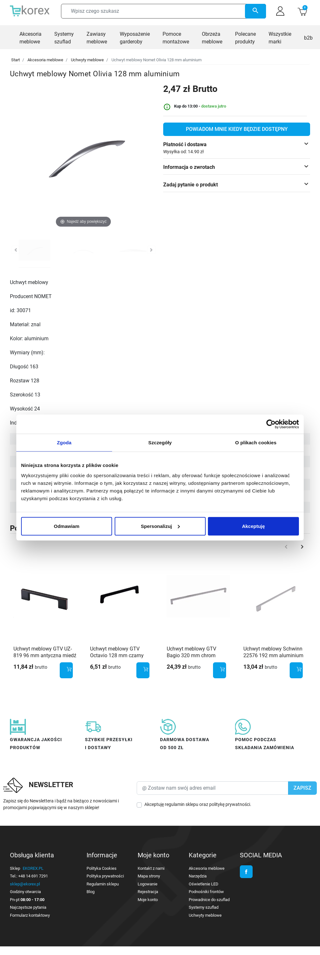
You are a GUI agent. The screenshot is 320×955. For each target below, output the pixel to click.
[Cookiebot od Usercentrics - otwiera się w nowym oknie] (271, 424)
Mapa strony (149, 876)
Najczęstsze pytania (28, 907)
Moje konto (148, 899)
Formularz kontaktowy (30, 915)
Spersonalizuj (160, 526)
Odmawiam (66, 526)
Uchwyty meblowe (87, 59)
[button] (302, 11)
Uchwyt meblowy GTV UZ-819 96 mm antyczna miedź (44, 652)
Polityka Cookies (102, 868)
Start (15, 59)
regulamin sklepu (181, 804)
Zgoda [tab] (64, 442)
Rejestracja (148, 891)
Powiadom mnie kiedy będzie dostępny (237, 129)
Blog (91, 891)
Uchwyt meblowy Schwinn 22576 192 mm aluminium (273, 652)
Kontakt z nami (151, 868)
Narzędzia (198, 876)
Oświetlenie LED (203, 884)
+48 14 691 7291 (33, 876)
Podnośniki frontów (206, 891)
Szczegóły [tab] (159, 442)
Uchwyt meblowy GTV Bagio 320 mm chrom (191, 652)
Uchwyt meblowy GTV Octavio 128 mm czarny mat (117, 655)
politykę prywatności (229, 804)
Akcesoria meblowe (45, 59)
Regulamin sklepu (103, 884)
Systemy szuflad (203, 907)
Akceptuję (253, 526)
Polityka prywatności (105, 876)
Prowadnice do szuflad (209, 899)
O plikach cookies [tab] (255, 442)
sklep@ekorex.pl (25, 884)
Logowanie (147, 884)
